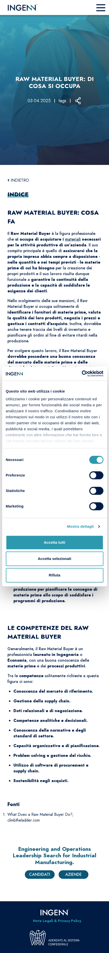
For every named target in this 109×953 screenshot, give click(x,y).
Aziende (73, 874)
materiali (73, 239)
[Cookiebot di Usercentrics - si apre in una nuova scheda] (81, 373)
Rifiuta (54, 575)
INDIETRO (18, 180)
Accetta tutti (54, 542)
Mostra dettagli (80, 526)
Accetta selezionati (54, 558)
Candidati (39, 874)
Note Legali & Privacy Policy (57, 920)
